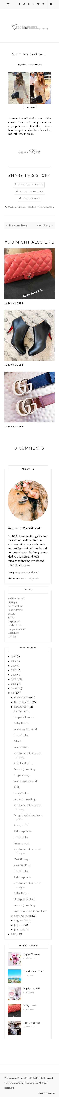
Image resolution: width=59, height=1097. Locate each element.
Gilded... (18, 741)
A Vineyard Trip (22, 865)
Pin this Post (31, 198)
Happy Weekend (17, 629)
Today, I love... (21, 723)
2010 (13, 934)
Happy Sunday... (22, 775)
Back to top (46, 1093)
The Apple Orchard (24, 899)
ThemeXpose (31, 1082)
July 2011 (18, 925)
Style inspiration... (24, 831)
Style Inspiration (44, 207)
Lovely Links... (21, 735)
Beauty (11, 613)
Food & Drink (15, 610)
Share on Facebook (30, 184)
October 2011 (21, 706)
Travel (11, 617)
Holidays (12, 636)
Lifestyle (12, 602)
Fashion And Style (24, 207)
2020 (13, 656)
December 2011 (22, 697)
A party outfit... (22, 825)
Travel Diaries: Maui (33, 971)
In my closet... (21, 747)
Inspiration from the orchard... (31, 911)
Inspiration (14, 621)
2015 (13, 674)
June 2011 (19, 929)
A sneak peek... (22, 711)
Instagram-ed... (22, 843)
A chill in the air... (23, 763)
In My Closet (14, 303)
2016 (13, 670)
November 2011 (22, 702)
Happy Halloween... (24, 717)
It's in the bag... (22, 859)
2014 (13, 679)
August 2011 (20, 920)
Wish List (13, 632)
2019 (13, 661)
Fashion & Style (16, 598)
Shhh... (17, 787)
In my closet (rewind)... (26, 729)
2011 (13, 693)
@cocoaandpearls (30, 572)
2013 (13, 684)
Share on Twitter (31, 191)
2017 (13, 665)
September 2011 (23, 916)
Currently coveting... (25, 769)
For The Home (16, 606)
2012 (13, 688)
